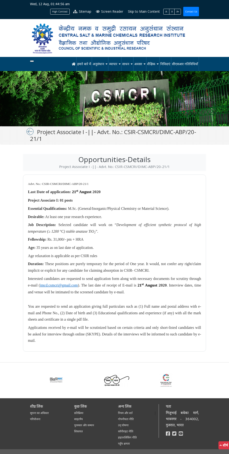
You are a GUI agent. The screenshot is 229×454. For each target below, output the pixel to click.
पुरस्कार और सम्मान (84, 425)
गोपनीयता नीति (126, 419)
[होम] (73, 64)
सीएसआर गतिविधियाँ (185, 64)
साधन (125, 64)
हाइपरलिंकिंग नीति (127, 437)
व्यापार (113, 64)
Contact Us (191, 11)
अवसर (138, 64)
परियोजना (35, 419)
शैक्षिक (151, 64)
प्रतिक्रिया (78, 413)
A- (166, 11)
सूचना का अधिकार (39, 413)
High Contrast (60, 11)
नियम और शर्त (125, 413)
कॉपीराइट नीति (125, 431)
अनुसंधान (98, 64)
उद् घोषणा (123, 425)
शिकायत (78, 431)
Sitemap (82, 11)
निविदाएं (165, 64)
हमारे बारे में (84, 64)
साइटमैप (78, 419)
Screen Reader (109, 11)
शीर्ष (224, 445)
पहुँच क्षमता (124, 444)
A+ (177, 11)
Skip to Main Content (144, 11)
